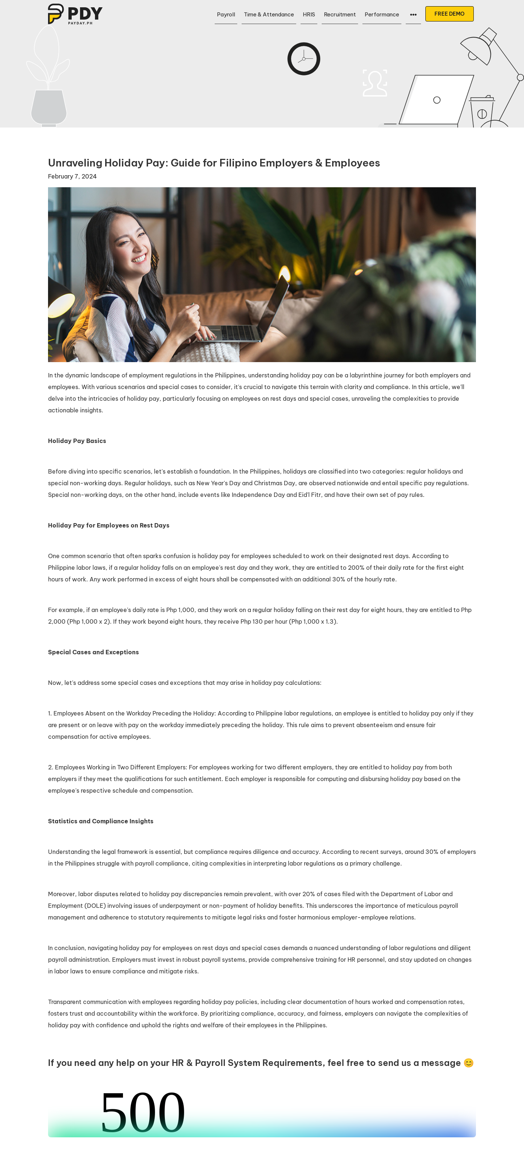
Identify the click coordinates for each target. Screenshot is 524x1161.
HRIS (309, 14)
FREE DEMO (449, 14)
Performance (382, 14)
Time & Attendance (269, 14)
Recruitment (340, 14)
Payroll (226, 14)
